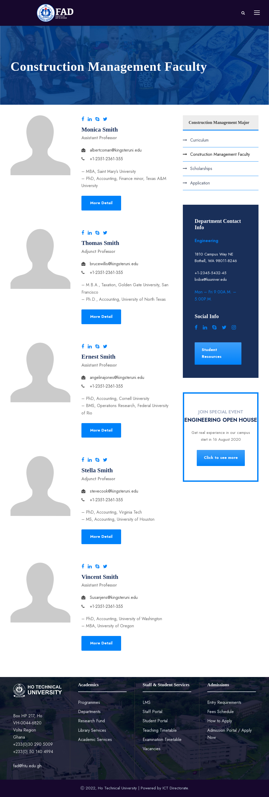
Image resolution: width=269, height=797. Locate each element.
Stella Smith (97, 470)
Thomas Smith (100, 243)
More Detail (101, 203)
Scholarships (201, 169)
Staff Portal (152, 712)
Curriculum (199, 140)
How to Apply (219, 721)
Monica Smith (99, 129)
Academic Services (95, 739)
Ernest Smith (98, 356)
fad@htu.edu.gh (27, 766)
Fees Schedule (220, 712)
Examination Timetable (162, 739)
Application (200, 183)
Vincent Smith (99, 577)
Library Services (92, 730)
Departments (89, 712)
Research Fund (91, 721)
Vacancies (152, 749)
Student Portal (155, 721)
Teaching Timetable (160, 730)
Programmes (89, 702)
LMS (147, 702)
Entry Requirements (224, 702)
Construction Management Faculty (220, 154)
